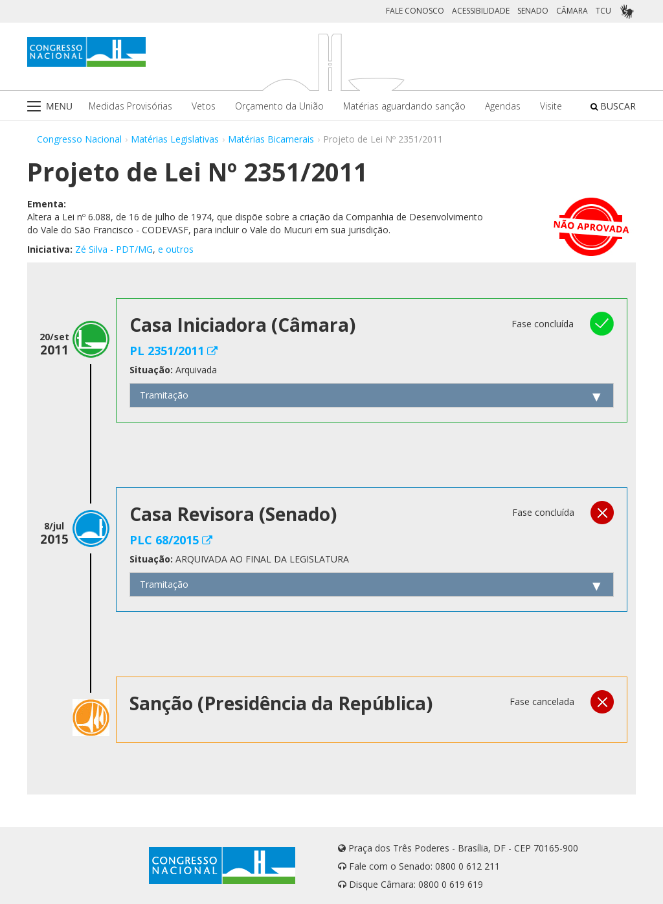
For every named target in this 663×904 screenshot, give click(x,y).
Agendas (503, 106)
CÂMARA (572, 10)
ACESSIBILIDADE (481, 10)
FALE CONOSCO (415, 10)
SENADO (532, 10)
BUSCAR (613, 106)
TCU (603, 10)
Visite (551, 106)
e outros (176, 249)
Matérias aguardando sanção (404, 106)
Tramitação (164, 395)
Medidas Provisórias (130, 106)
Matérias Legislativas (175, 139)
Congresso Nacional (79, 139)
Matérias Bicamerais (271, 139)
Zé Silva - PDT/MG (114, 249)
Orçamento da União (279, 106)
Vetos (204, 106)
